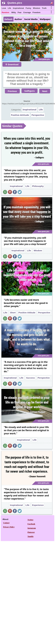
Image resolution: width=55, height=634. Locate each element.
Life (9, 8)
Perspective (38, 114)
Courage (27, 12)
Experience (38, 505)
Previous (12, 91)
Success (30, 378)
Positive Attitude (20, 114)
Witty (13, 12)
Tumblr (31, 536)
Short (13, 312)
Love (4, 8)
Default (8, 19)
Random (5, 12)
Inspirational (18, 8)
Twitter (30, 520)
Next (44, 91)
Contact (6, 523)
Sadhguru (29, 90)
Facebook (31, 524)
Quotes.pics (14, 2)
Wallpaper (45, 19)
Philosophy (38, 186)
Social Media (31, 19)
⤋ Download (11, 64)
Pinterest (31, 532)
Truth (44, 8)
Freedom (36, 12)
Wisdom (36, 8)
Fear (19, 12)
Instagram (32, 528)
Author (18, 19)
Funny (28, 8)
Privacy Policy (9, 527)
